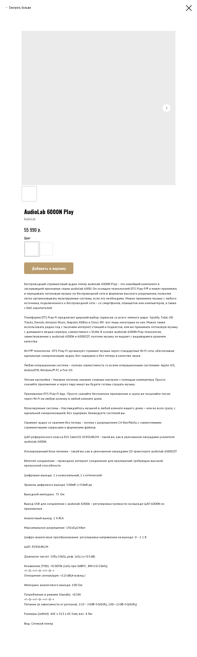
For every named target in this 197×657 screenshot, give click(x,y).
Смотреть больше (20, 7)
